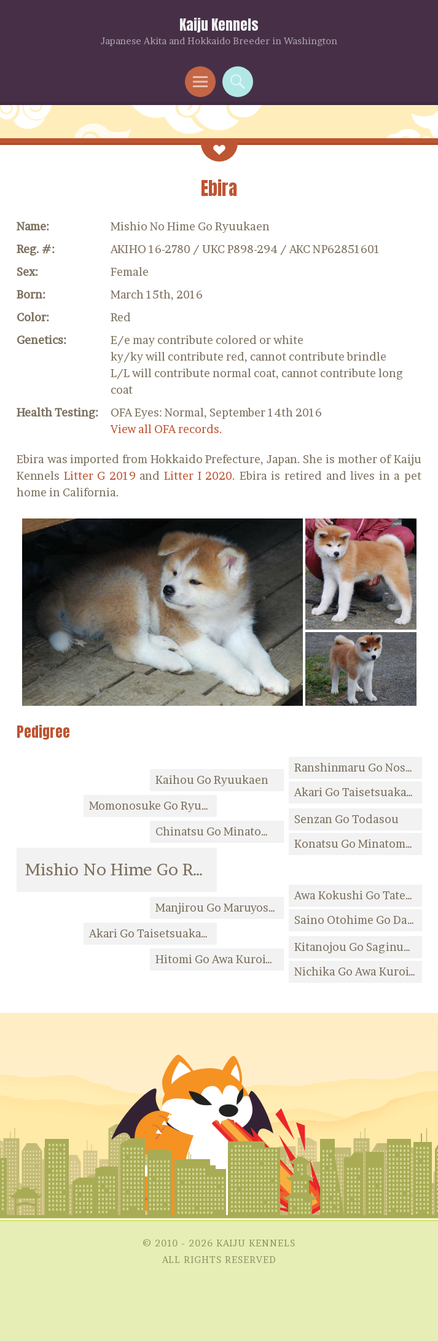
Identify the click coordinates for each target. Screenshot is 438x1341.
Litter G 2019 (100, 475)
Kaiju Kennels (219, 25)
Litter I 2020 (198, 475)
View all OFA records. (166, 429)
